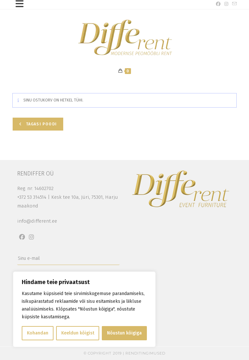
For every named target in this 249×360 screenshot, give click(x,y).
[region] (84, 309)
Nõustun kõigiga (124, 333)
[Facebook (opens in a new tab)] (218, 4)
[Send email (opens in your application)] (233, 4)
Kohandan (37, 333)
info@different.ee (37, 221)
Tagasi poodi (40, 124)
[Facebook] (22, 237)
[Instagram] (31, 237)
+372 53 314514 (31, 197)
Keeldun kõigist (77, 333)
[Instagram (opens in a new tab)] (226, 4)
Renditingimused (145, 353)
